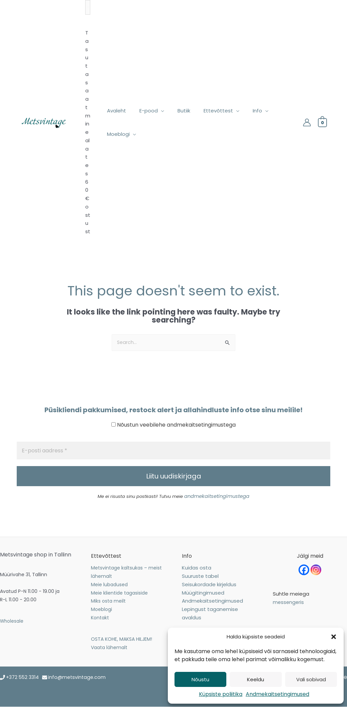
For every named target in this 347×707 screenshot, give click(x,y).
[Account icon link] (307, 122)
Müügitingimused (203, 592)
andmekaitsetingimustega (217, 497)
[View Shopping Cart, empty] (322, 122)
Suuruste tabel (200, 576)
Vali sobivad (311, 679)
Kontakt (100, 617)
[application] (156, 110)
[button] (333, 636)
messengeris (289, 602)
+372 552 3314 (23, 677)
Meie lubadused (109, 584)
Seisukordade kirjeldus (209, 584)
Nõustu (200, 679)
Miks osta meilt (108, 601)
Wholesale (12, 621)
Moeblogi (101, 609)
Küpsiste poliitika (220, 694)
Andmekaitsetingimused (277, 694)
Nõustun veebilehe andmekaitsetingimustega (173, 425)
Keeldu (255, 679)
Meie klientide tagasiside (119, 593)
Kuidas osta (196, 567)
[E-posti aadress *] (173, 451)
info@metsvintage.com (80, 677)
